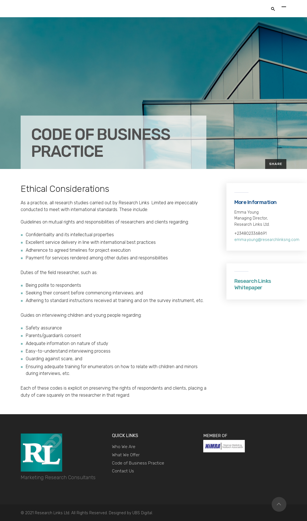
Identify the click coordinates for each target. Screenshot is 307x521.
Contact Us (123, 471)
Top (279, 504)
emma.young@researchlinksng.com (266, 239)
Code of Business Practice (138, 463)
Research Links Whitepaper (252, 284)
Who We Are (123, 446)
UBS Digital (142, 513)
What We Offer (126, 454)
